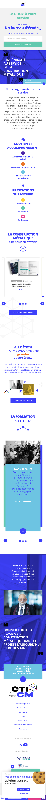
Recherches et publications (23, 165)
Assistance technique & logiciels (23, 155)
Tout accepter (23, 789)
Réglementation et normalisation (23, 174)
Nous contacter (23, 712)
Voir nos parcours (23, 501)
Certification (22, 218)
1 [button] (20, 304)
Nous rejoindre (34, 797)
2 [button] (23, 304)
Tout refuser (8, 774)
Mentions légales (23, 720)
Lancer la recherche (23, 44)
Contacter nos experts (23, 400)
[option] (23, 277)
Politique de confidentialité (23, 725)
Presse (23, 716)
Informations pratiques (23, 704)
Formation (23, 209)
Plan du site (23, 729)
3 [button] (26, 304)
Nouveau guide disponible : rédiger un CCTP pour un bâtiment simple (21, 286)
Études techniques (23, 201)
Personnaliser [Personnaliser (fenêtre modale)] (23, 794)
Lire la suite (16, 289)
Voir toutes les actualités (23, 312)
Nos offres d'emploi (23, 708)
